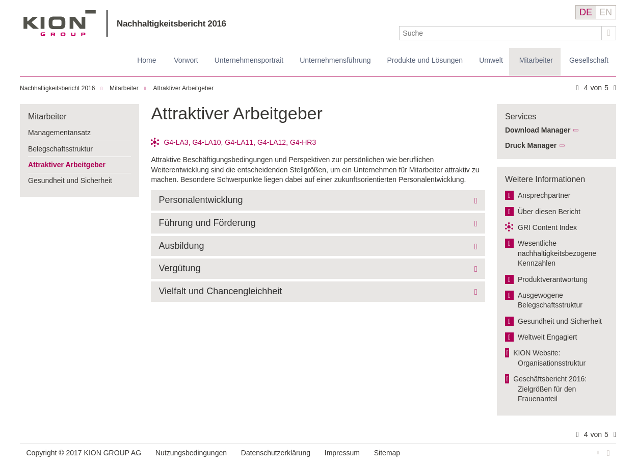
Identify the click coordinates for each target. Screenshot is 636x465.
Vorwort (186, 60)
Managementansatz (59, 132)
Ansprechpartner (544, 195)
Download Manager (537, 130)
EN (605, 12)
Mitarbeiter (536, 60)
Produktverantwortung (553, 279)
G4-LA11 (239, 142)
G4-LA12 (271, 142)
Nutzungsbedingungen (191, 453)
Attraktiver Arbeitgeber (183, 88)
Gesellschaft (588, 60)
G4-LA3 (176, 142)
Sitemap (387, 453)
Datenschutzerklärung (275, 453)
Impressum (342, 453)
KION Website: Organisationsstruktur (549, 358)
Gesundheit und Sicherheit (70, 180)
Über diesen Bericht (549, 212)
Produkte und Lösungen (425, 60)
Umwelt (491, 60)
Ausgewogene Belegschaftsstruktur (550, 300)
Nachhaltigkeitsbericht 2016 (171, 24)
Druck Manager (530, 145)
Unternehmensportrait (249, 60)
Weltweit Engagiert (547, 337)
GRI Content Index (547, 227)
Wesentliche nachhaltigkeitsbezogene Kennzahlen (557, 253)
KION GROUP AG (59, 23)
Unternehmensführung (335, 60)
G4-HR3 (303, 142)
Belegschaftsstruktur (60, 149)
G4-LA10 (206, 142)
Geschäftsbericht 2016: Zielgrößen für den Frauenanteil (550, 389)
